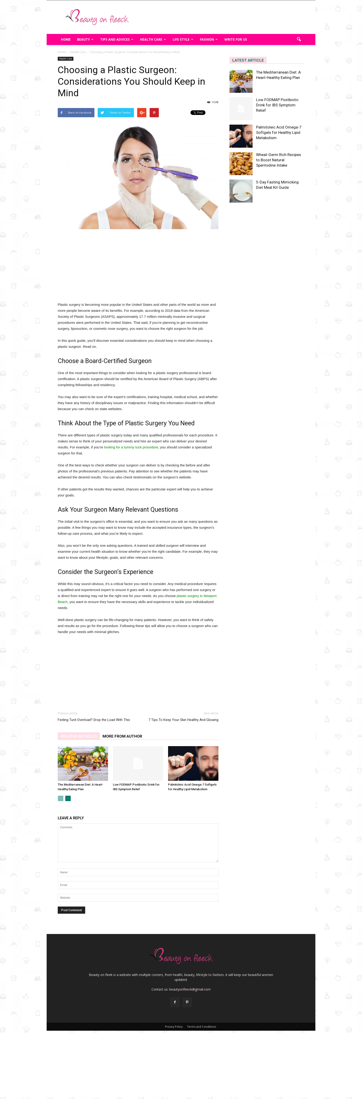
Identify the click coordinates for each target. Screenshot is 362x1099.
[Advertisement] (220, 17)
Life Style (183, 39)
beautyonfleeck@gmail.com (190, 989)
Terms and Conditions (201, 1027)
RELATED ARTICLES (78, 736)
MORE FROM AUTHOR (122, 736)
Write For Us (235, 39)
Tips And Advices (116, 39)
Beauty (85, 39)
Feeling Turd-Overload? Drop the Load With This (94, 720)
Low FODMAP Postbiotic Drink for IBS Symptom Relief (277, 105)
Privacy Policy (174, 1027)
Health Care (153, 39)
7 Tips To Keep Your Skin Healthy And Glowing (183, 720)
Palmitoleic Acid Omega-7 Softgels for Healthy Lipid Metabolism (279, 132)
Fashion (209, 39)
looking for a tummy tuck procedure (130, 447)
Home (66, 39)
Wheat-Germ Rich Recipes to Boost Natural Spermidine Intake (278, 160)
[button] (298, 39)
